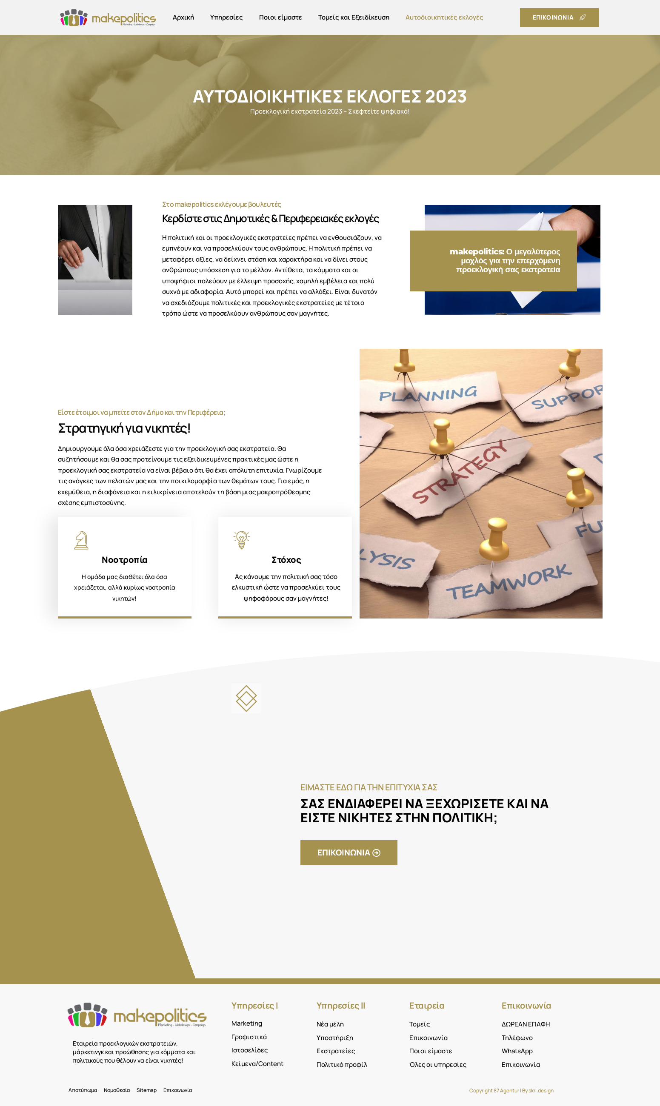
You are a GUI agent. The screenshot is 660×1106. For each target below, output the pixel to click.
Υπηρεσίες (226, 17)
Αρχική (183, 17)
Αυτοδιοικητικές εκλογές (444, 17)
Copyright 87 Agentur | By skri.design (511, 1090)
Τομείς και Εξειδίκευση (353, 17)
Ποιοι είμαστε (280, 17)
